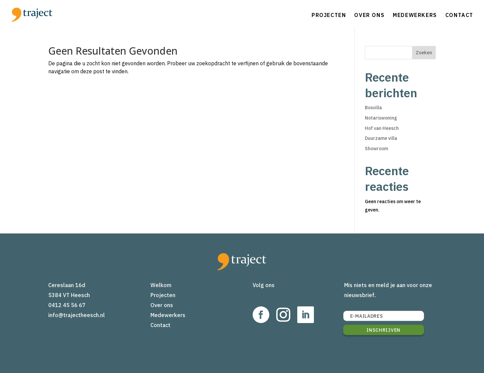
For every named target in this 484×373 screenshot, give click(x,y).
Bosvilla (373, 108)
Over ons (369, 15)
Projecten (329, 15)
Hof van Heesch (382, 128)
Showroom (376, 149)
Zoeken (424, 53)
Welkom (160, 285)
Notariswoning (381, 118)
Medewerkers (415, 15)
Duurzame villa (381, 138)
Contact (459, 15)
